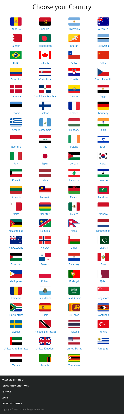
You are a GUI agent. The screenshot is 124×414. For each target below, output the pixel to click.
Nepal (74, 230)
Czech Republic (103, 79)
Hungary (74, 129)
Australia (103, 29)
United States (74, 348)
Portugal (74, 281)
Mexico (74, 214)
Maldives (103, 197)
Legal (5, 397)
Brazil (16, 62)
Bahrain (16, 45)
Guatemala (45, 129)
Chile (74, 62)
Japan (45, 163)
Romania (16, 298)
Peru (103, 264)
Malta (16, 214)
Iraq (45, 146)
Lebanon (74, 180)
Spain (45, 314)
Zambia (45, 365)
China (103, 62)
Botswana (103, 45)
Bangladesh (45, 45)
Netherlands (103, 230)
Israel (103, 146)
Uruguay (103, 348)
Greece (16, 129)
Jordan (74, 163)
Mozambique (16, 230)
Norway (45, 247)
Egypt (103, 96)
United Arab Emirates (16, 348)
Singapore (103, 298)
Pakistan (103, 247)
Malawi (74, 197)
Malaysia (45, 197)
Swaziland (103, 314)
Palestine (16, 264)
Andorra (16, 29)
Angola (45, 29)
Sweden (16, 331)
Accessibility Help (13, 379)
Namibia (45, 230)
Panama (45, 264)
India (103, 129)
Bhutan (74, 45)
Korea (103, 163)
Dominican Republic (45, 96)
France (74, 113)
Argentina (74, 29)
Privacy (6, 391)
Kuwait (16, 180)
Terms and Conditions (15, 385)
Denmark (16, 96)
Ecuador (74, 96)
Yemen (16, 365)
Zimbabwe (74, 365)
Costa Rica (45, 79)
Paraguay (74, 264)
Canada (45, 62)
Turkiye (103, 331)
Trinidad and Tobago (45, 331)
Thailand (74, 331)
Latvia (45, 180)
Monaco (103, 214)
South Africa (16, 314)
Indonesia (16, 146)
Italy (16, 163)
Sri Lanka (74, 314)
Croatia (74, 79)
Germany (103, 113)
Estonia (16, 113)
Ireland (74, 146)
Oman (74, 247)
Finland (45, 113)
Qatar (103, 281)
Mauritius (45, 214)
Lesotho (103, 180)
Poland (45, 281)
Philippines (16, 281)
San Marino (45, 298)
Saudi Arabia (74, 298)
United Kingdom (45, 348)
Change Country (12, 403)
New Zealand (16, 247)
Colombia (16, 79)
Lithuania (16, 197)
